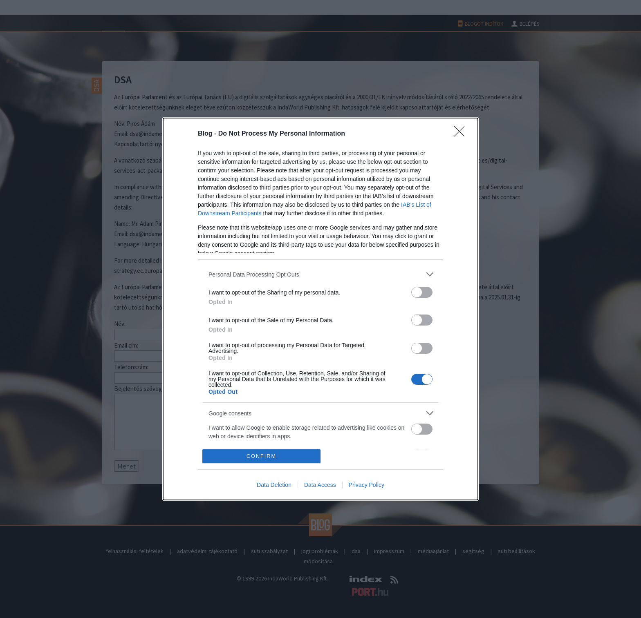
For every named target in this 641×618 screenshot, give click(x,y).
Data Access (320, 485)
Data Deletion (274, 485)
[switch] (422, 292)
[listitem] (320, 274)
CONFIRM (261, 456)
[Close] (462, 134)
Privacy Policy (366, 485)
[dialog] (320, 309)
